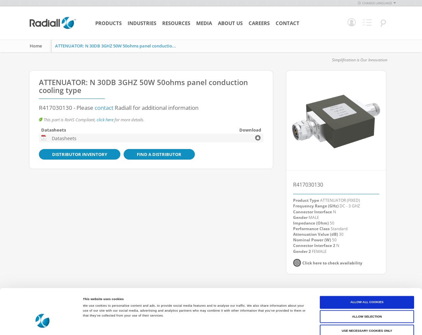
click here (105, 120)
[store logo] (53, 28)
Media (204, 23)
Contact (287, 23)
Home (36, 46)
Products (108, 23)
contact (104, 107)
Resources (176, 23)
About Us (230, 23)
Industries (142, 23)
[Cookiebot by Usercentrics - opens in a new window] (43, 324)
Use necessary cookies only (367, 300)
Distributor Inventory (73, 154)
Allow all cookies (366, 271)
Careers (259, 23)
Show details (273, 324)
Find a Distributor (141, 154)
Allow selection (367, 286)
